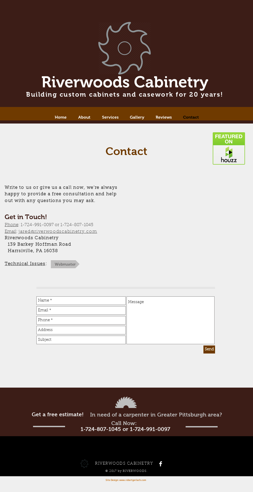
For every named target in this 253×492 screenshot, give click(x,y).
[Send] (209, 349)
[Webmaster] (65, 264)
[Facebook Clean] (160, 463)
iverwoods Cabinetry (129, 82)
